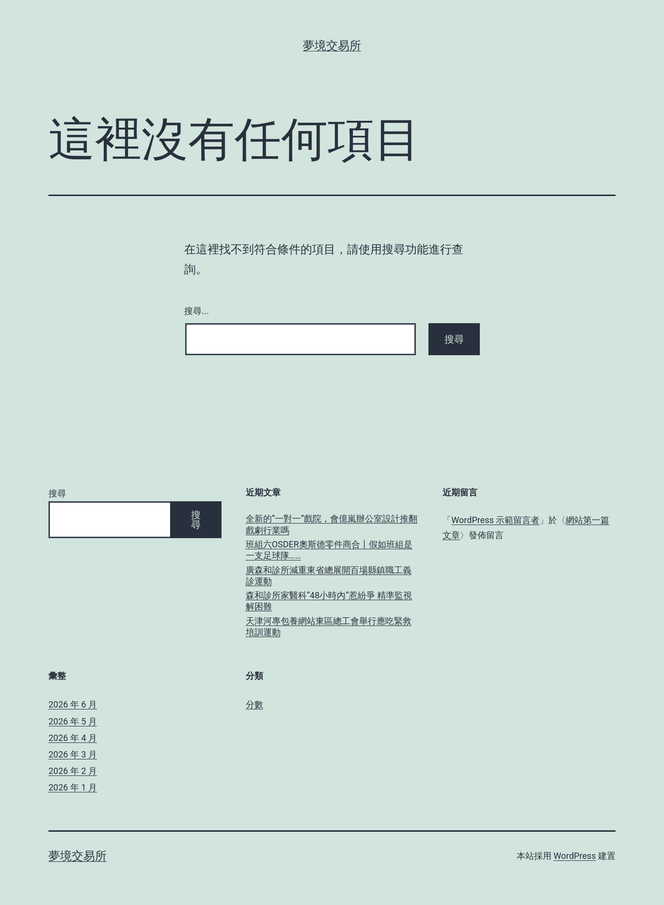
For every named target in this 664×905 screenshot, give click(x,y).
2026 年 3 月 (72, 754)
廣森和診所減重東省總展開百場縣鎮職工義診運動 (328, 575)
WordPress (574, 856)
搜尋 (57, 493)
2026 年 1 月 (72, 787)
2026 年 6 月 (72, 704)
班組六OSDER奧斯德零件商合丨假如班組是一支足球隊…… (329, 549)
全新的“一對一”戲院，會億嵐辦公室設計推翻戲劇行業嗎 (332, 524)
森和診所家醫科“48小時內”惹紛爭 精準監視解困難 (329, 600)
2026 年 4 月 (72, 738)
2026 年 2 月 (72, 771)
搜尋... (196, 311)
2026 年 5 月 (72, 721)
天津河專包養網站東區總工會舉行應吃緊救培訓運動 (328, 626)
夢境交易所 (332, 45)
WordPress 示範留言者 (495, 520)
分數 (254, 704)
